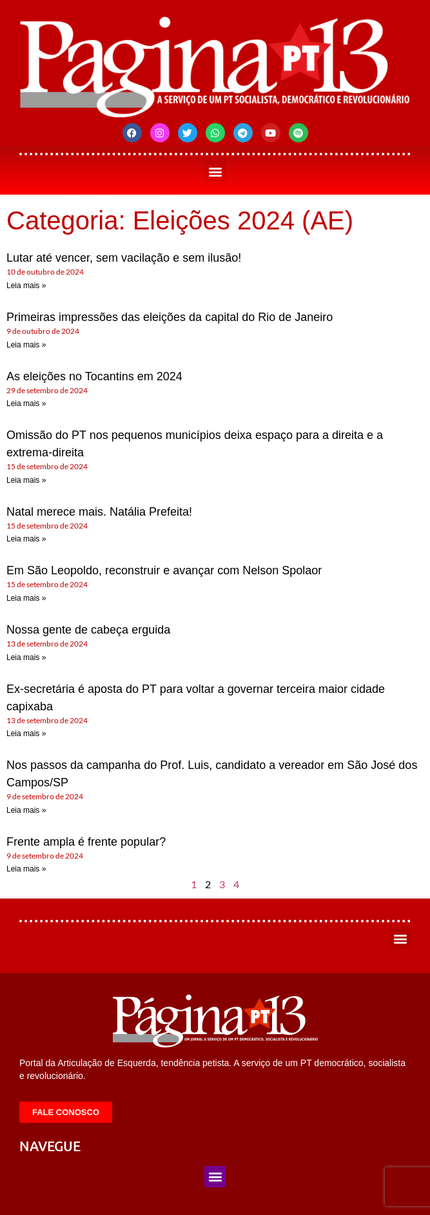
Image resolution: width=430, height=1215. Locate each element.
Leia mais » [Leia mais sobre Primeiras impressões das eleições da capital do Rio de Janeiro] (26, 344)
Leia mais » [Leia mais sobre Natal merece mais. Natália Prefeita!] (26, 538)
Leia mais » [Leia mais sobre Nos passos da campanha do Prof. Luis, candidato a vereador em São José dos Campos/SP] (26, 810)
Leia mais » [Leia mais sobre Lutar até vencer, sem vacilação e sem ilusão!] (26, 285)
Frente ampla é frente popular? (86, 841)
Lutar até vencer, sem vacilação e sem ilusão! (123, 257)
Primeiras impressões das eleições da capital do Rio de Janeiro (169, 317)
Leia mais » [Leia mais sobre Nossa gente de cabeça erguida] (26, 657)
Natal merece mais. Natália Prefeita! (99, 511)
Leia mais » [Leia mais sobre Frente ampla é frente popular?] (26, 868)
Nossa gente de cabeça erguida (88, 629)
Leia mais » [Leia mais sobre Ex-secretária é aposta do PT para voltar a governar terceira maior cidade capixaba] (26, 733)
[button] (215, 171)
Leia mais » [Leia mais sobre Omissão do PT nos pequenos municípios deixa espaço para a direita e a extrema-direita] (26, 480)
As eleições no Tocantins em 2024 (94, 376)
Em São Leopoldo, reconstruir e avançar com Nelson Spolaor (164, 570)
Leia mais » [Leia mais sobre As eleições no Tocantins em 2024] (26, 403)
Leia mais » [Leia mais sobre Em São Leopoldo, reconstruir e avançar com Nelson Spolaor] (26, 598)
